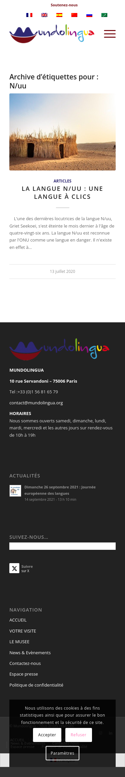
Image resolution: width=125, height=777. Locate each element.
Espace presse (23, 674)
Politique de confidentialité (36, 685)
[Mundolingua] (51, 33)
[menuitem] (64, 5)
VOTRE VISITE (22, 631)
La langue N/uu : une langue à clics (62, 192)
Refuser (78, 735)
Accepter (47, 735)
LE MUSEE (19, 642)
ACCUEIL (18, 620)
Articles (62, 180)
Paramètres (62, 753)
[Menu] (106, 33)
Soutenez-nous (64, 4)
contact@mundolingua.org (36, 403)
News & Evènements (30, 653)
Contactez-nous (25, 663)
